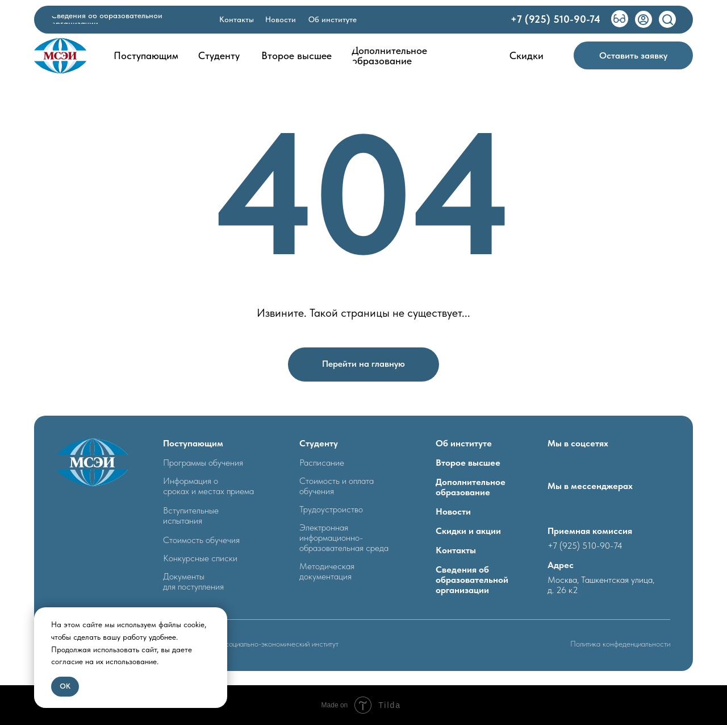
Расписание (321, 462)
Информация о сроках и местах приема (208, 485)
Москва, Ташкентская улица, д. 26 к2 (601, 584)
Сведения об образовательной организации (472, 579)
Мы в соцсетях (578, 443)
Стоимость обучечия (201, 540)
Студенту (318, 443)
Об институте (464, 443)
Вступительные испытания (191, 515)
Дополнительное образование (470, 487)
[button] (633, 55)
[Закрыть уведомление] (218, 616)
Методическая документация (326, 571)
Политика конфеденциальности (620, 643)
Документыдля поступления (193, 581)
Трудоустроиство (331, 509)
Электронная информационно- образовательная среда (343, 537)
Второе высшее (468, 462)
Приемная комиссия (590, 530)
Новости (453, 511)
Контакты (456, 550)
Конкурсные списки (200, 558)
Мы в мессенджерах (590, 485)
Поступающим (193, 443)
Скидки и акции (468, 530)
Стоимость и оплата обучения (336, 485)
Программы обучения (203, 462)
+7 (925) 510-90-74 (585, 545)
